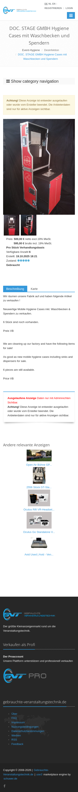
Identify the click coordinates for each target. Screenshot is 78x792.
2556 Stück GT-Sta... (39, 487)
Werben (16, 735)
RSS (14, 739)
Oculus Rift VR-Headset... (39, 509)
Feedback (17, 744)
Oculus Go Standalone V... (39, 532)
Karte (34, 289)
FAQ (14, 718)
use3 (39, 774)
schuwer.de (10, 778)
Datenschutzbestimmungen (27, 731)
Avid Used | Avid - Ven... (39, 554)
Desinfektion (51, 50)
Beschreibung (15, 289)
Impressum (18, 722)
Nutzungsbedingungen (24, 726)
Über (14, 713)
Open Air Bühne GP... (39, 464)
